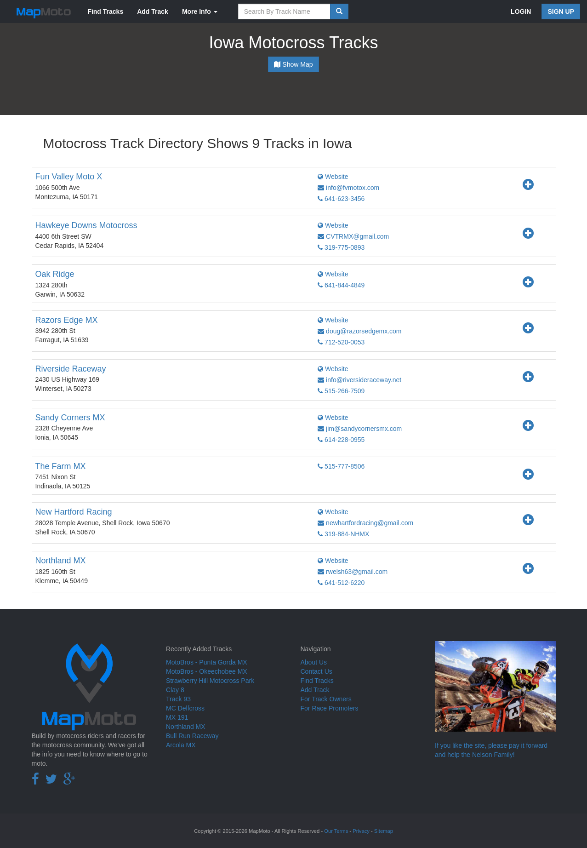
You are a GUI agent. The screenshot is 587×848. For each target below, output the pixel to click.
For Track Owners (326, 699)
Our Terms (336, 831)
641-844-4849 (341, 285)
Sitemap (383, 831)
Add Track (152, 11)
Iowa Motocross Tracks (293, 42)
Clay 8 (175, 689)
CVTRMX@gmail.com (353, 236)
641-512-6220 (341, 582)
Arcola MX (181, 745)
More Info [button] (199, 11)
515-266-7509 (341, 391)
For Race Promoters (330, 708)
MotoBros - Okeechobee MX (206, 671)
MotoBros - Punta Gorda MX (206, 662)
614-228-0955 (341, 439)
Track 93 (178, 699)
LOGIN (521, 11)
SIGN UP (560, 11)
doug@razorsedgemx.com (359, 331)
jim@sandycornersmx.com (360, 428)
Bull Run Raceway (192, 735)
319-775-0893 (341, 247)
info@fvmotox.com (348, 187)
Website (333, 176)
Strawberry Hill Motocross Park (210, 680)
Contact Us (316, 671)
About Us (314, 662)
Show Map (293, 64)
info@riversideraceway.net (359, 380)
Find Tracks (105, 11)
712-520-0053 (341, 342)
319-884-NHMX (343, 534)
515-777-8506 (341, 466)
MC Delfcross (185, 708)
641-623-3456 (341, 198)
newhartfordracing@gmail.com (365, 523)
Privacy (361, 831)
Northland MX (185, 726)
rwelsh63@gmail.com (353, 571)
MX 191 (177, 717)
